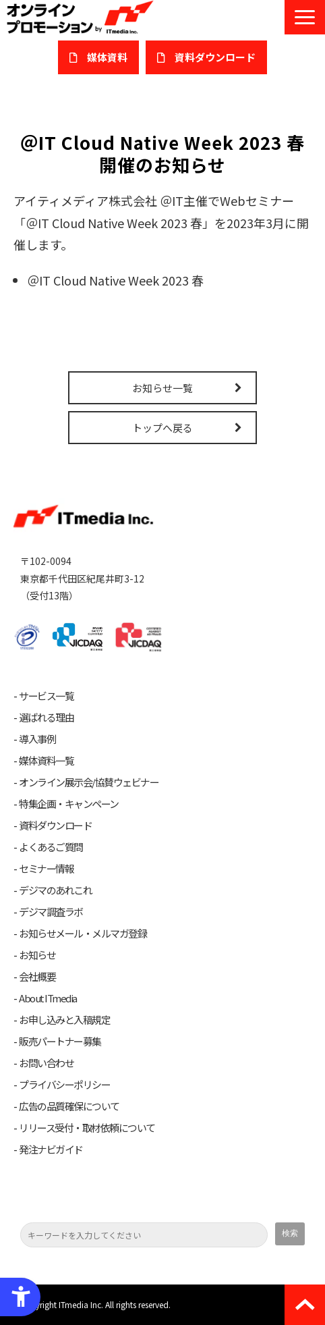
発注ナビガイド (51, 1149)
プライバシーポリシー (64, 1085)
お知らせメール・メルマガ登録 (82, 933)
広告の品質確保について (69, 1106)
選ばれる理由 (46, 717)
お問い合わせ (46, 1063)
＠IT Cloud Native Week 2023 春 (115, 280)
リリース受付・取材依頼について (87, 1128)
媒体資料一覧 (46, 761)
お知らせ (37, 955)
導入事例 (37, 739)
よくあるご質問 (51, 847)
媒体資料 (107, 57)
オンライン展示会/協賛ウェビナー (88, 782)
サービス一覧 (46, 696)
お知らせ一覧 (162, 388)
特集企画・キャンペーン (69, 804)
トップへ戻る (162, 428)
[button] (305, 17)
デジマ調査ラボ (51, 912)
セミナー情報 (46, 869)
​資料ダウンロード (215, 57)
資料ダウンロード (55, 825)
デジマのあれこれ (55, 890)
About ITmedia (48, 998)
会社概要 (37, 977)
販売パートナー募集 (60, 1041)
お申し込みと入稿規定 (64, 1020)
